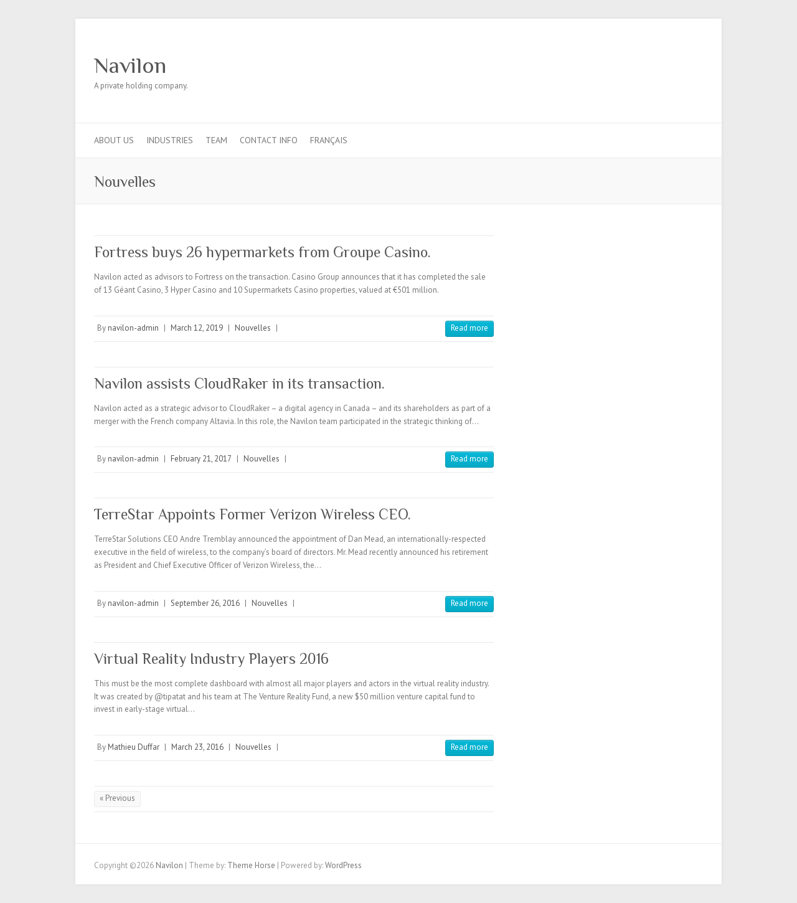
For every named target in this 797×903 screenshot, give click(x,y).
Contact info (269, 140)
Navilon (130, 65)
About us (114, 140)
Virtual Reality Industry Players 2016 (211, 658)
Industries (169, 140)
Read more (469, 328)
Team (216, 140)
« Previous (117, 798)
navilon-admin (133, 328)
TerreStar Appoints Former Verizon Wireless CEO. (252, 514)
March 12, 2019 (197, 328)
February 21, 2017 (201, 458)
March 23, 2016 (197, 747)
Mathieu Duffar (133, 747)
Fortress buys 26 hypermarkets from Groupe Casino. (262, 251)
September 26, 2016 (205, 603)
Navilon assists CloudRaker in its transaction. (239, 383)
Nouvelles (253, 328)
